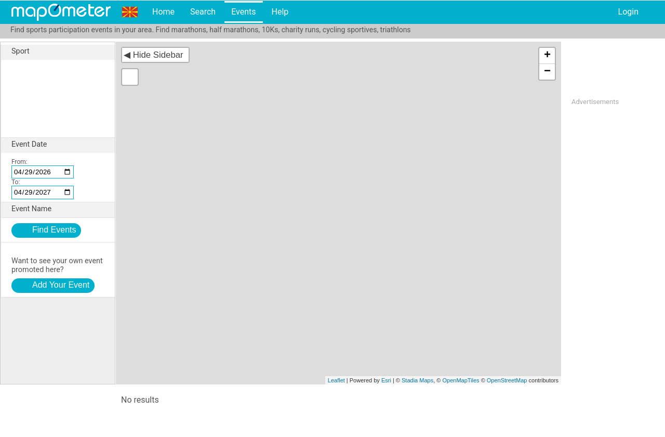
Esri (386, 380)
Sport (63, 51)
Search (203, 12)
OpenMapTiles (460, 380)
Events (243, 12)
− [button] (547, 72)
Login (628, 12)
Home (163, 12)
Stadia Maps (417, 380)
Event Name (63, 209)
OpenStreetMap (507, 380)
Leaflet (336, 380)
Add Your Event (60, 284)
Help (279, 12)
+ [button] (547, 55)
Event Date (63, 144)
